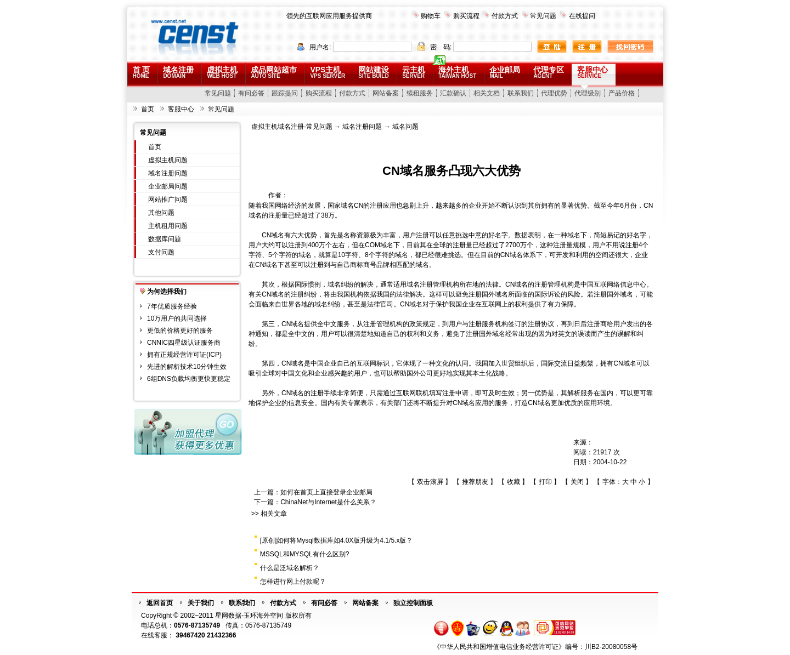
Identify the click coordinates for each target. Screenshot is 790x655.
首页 (147, 109)
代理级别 (587, 93)
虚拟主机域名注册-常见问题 (291, 126)
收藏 (513, 482)
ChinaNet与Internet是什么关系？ (328, 502)
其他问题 (161, 213)
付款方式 (505, 16)
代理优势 (554, 93)
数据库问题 (164, 239)
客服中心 (592, 72)
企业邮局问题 (168, 186)
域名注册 (178, 72)
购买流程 (466, 16)
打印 (545, 482)
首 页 (141, 72)
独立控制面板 (413, 603)
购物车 (431, 16)
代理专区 (548, 72)
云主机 (413, 72)
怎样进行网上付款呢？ (293, 581)
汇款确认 (453, 93)
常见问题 (543, 16)
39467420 (190, 635)
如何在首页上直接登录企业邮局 (326, 492)
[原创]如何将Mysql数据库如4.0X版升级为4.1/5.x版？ (336, 540)
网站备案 (386, 93)
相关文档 (486, 93)
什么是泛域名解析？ (289, 568)
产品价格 (621, 93)
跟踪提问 (285, 93)
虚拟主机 (222, 72)
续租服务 (420, 93)
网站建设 (373, 72)
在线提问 (582, 16)
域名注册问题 (168, 173)
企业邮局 (504, 72)
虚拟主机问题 (168, 160)
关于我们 (201, 603)
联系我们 (520, 93)
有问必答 (251, 93)
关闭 (577, 482)
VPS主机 (327, 72)
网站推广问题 (168, 199)
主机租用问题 (168, 226)
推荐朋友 (475, 482)
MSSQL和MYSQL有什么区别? (304, 554)
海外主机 (457, 72)
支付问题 (161, 252)
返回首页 (159, 603)
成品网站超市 (274, 72)
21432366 (221, 635)
